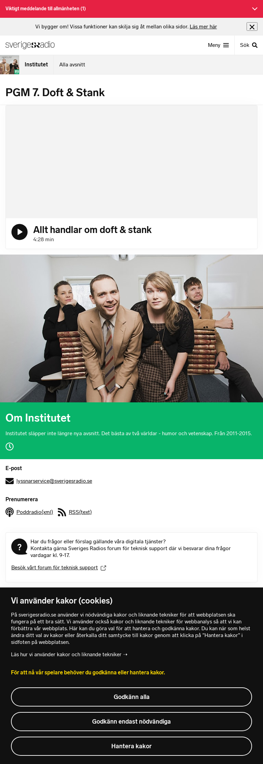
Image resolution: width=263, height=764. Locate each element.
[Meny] (218, 45)
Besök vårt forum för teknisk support (58, 567)
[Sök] (248, 45)
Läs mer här (203, 26)
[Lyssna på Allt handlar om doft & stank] (19, 232)
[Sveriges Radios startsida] (33, 45)
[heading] (126, 26)
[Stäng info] (252, 26)
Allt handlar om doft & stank (92, 229)
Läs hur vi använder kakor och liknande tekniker (66, 654)
